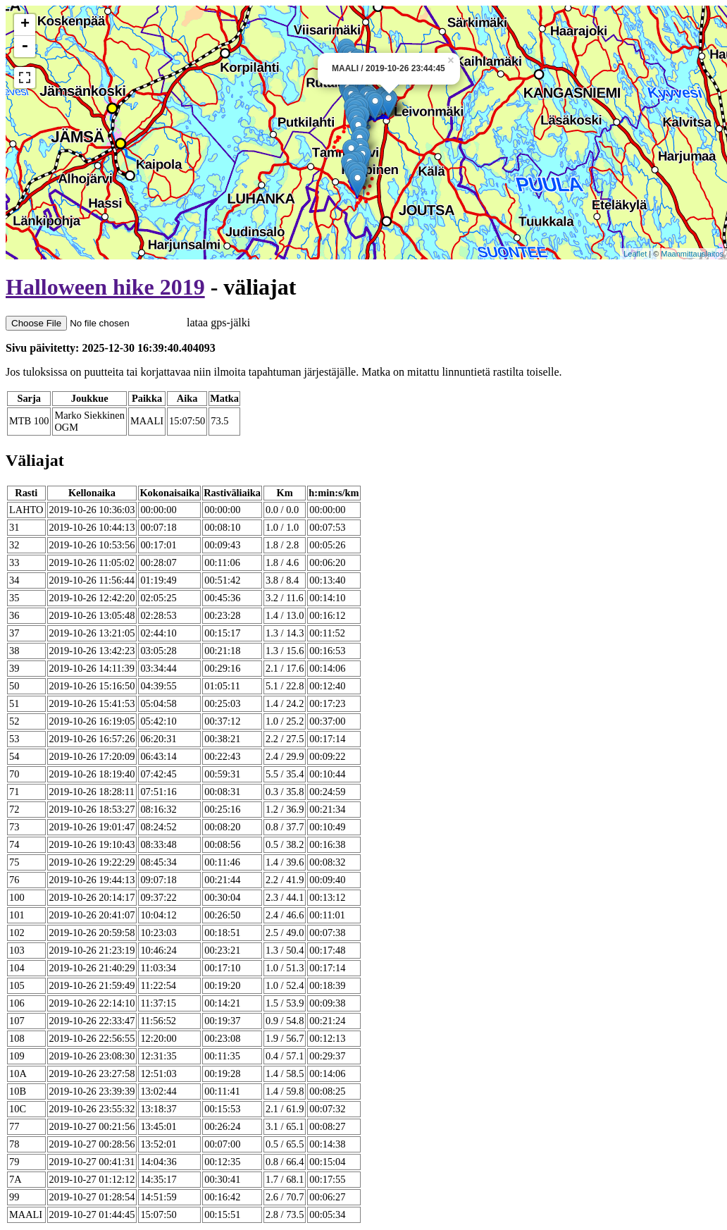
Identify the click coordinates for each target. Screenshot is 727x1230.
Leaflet (635, 254)
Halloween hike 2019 (105, 287)
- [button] (25, 46)
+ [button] (25, 24)
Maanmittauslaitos (692, 254)
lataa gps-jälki (128, 322)
